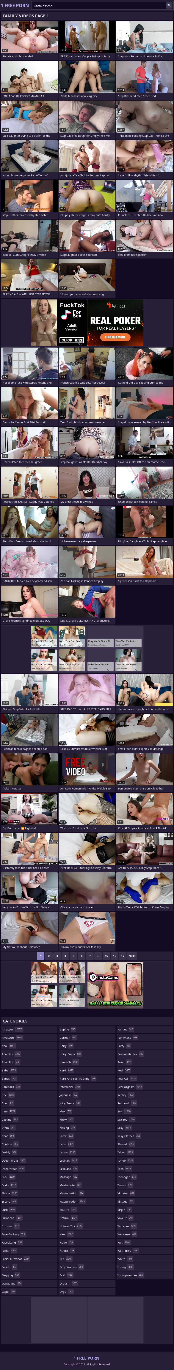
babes (9, 1078)
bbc (8, 1095)
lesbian (68, 1160)
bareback (11, 1087)
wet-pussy (128, 1250)
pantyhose (127, 1037)
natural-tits (71, 1226)
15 (106, 956)
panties (125, 1029)
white (125, 1259)
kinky (66, 1119)
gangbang (12, 1283)
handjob (69, 1062)
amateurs (12, 1037)
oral (66, 1275)
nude (66, 1242)
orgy (66, 1291)
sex (124, 1111)
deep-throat (14, 1160)
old (65, 1259)
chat (8, 1136)
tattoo (125, 1160)
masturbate (70, 1185)
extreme (11, 1226)
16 (114, 956)
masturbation (72, 1201)
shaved (126, 1144)
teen (124, 1168)
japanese (68, 1095)
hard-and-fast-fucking (77, 1078)
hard (66, 1070)
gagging (11, 1275)
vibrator (126, 1193)
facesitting (12, 1242)
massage (68, 1177)
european (12, 1218)
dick (8, 1177)
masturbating (71, 1193)
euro (9, 1209)
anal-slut (11, 1062)
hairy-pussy (70, 1054)
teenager (127, 1177)
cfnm (9, 1127)
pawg (124, 1062)
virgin (124, 1209)
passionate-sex (130, 1054)
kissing (67, 1127)
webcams (127, 1234)
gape (9, 1291)
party (124, 1046)
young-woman (130, 1275)
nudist (67, 1250)
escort (9, 1201)
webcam (127, 1226)
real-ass (127, 1078)
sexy (124, 1127)
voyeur (125, 1218)
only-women (71, 1267)
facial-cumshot (16, 1259)
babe (9, 1070)
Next (132, 956)
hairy (66, 1046)
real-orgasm (130, 1087)
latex (66, 1136)
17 (122, 956)
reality (125, 1095)
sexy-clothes (129, 1136)
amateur (12, 1029)
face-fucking (14, 1234)
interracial (70, 1087)
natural (68, 1218)
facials (9, 1267)
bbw (8, 1103)
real (124, 1070)
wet (124, 1242)
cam (9, 1111)
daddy (9, 1152)
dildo (9, 1185)
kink (65, 1111)
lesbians (68, 1168)
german (68, 1037)
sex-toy (126, 1119)
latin (66, 1144)
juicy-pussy (70, 1103)
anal (9, 1046)
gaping (67, 1029)
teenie (125, 1185)
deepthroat (13, 1168)
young (125, 1267)
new (66, 1234)
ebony (10, 1193)
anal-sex (11, 1054)
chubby (10, 1144)
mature (68, 1209)
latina (67, 1152)
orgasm (68, 1283)
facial (9, 1250)
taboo (125, 1152)
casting (10, 1119)
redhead (127, 1103)
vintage (125, 1201)
